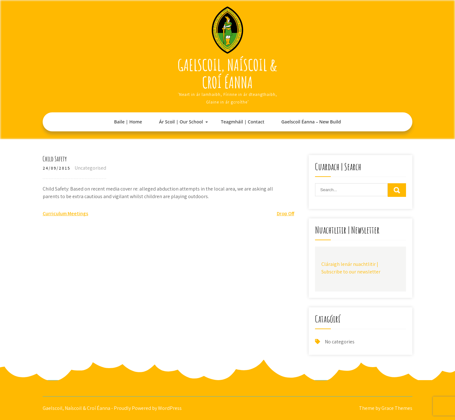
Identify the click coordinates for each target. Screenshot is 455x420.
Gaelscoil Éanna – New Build (311, 122)
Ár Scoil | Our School (181, 122)
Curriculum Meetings (65, 213)
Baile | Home (128, 122)
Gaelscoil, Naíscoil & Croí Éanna (227, 73)
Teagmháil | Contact (242, 122)
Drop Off (285, 213)
